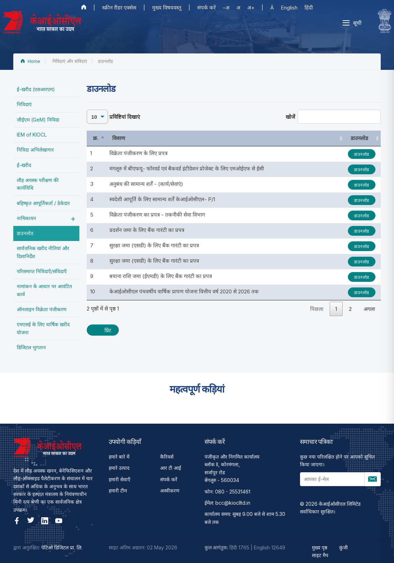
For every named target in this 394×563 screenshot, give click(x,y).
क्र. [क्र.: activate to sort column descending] (96, 138)
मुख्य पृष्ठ (319, 547)
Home (30, 61)
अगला (369, 309)
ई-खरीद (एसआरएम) (36, 89)
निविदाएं (24, 104)
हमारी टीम (118, 490)
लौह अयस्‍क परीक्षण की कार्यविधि (38, 184)
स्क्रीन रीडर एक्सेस (119, 7)
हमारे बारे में (119, 457)
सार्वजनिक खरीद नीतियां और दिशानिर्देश (43, 252)
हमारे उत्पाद (119, 468)
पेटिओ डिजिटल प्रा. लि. (61, 547)
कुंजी (343, 547)
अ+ (251, 7)
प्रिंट (108, 330)
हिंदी (309, 7)
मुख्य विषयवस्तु (166, 7)
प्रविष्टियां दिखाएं (113, 117)
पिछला (316, 309)
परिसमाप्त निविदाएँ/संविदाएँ (42, 271)
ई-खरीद (24, 165)
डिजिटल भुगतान (31, 347)
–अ (226, 7)
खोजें (333, 117)
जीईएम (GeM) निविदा (38, 120)
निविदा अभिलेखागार (35, 150)
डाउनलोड (25, 233)
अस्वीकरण (169, 490)
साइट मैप (320, 555)
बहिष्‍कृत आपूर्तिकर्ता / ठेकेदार (43, 203)
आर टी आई (170, 468)
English (289, 7)
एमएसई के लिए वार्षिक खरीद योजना (43, 328)
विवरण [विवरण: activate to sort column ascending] (117, 138)
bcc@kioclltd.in (232, 503)
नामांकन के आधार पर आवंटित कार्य (44, 290)
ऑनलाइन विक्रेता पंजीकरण (41, 309)
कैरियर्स (166, 457)
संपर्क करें (206, 7)
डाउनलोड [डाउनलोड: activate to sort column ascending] (361, 138)
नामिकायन (26, 218)
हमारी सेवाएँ (119, 479)
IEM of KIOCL (31, 135)
